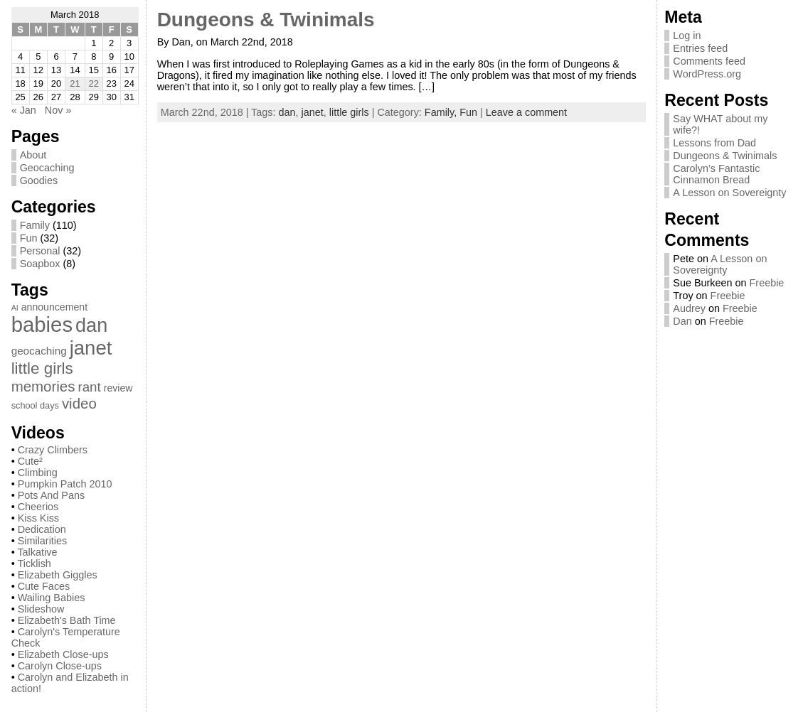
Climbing (38, 472)
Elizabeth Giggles (57, 575)
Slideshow (41, 609)
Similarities (43, 540)
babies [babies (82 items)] (42, 324)
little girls (349, 112)
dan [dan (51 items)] (91, 325)
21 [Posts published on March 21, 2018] (75, 83)
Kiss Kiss (38, 518)
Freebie (767, 282)
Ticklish (33, 563)
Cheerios (38, 506)
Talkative (37, 552)
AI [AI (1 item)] (14, 307)
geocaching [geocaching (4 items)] (39, 351)
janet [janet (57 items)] (91, 348)
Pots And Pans (51, 495)
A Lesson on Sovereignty (729, 192)
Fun (29, 238)
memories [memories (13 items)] (43, 386)
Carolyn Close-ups (60, 665)
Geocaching (47, 167)
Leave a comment (526, 112)
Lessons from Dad (714, 143)
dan (287, 112)
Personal (40, 251)
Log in (687, 35)
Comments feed (709, 61)
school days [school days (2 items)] (35, 405)
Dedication (42, 529)
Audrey (689, 308)
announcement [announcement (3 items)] (54, 307)
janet (313, 112)
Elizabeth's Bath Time (67, 620)
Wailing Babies (51, 597)
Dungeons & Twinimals (266, 20)
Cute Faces (44, 586)
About (33, 155)
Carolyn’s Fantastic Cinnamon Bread (716, 174)
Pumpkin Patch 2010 (65, 484)
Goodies (39, 180)
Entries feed (700, 48)
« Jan (23, 110)
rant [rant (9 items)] (89, 386)
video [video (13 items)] (79, 403)
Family (35, 225)
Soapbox (40, 263)
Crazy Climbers (52, 449)
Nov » (58, 110)
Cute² (30, 461)
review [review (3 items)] (118, 388)
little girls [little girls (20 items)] (42, 368)
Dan (682, 321)
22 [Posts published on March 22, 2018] (94, 83)
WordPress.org (707, 74)
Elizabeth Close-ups (63, 654)
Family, (442, 112)
